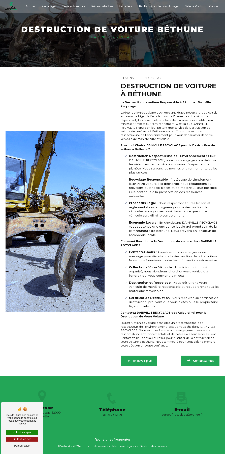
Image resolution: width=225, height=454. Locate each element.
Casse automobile (73, 5)
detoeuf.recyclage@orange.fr (182, 410)
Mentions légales (124, 446)
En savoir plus (141, 361)
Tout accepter (22, 432)
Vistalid (65, 446)
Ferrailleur (125, 5)
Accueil (30, 5)
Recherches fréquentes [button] (113, 440)
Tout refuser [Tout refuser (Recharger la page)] (22, 439)
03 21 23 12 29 (112, 420)
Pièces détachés (101, 5)
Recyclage (48, 5)
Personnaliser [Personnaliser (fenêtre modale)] (22, 445)
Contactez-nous (197, 361)
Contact (214, 5)
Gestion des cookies (153, 446)
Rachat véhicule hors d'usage (158, 5)
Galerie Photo (193, 5)
